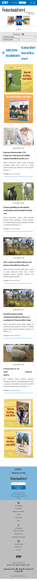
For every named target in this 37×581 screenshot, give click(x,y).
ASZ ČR (18, 565)
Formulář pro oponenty (18, 537)
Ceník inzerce (18, 547)
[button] (18, 487)
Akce (18, 521)
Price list (18, 550)
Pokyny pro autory (18, 531)
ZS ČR (13, 565)
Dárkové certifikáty (18, 511)
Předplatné (18, 508)
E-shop (18, 514)
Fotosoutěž (18, 518)
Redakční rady (18, 534)
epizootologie (15, 174)
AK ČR (9, 565)
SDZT (28, 565)
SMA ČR (23, 565)
